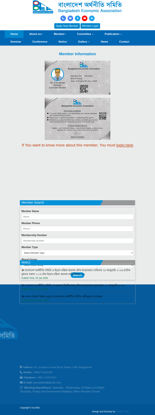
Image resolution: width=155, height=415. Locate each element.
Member (60, 34)
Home (14, 34)
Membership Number (34, 253)
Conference (39, 41)
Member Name (30, 229)
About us (36, 34)
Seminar (15, 41)
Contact (124, 41)
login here (124, 145)
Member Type (29, 265)
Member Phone (30, 241)
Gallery (84, 41)
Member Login (90, 25)
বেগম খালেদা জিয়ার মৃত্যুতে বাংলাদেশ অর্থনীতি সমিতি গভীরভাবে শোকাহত (61, 306)
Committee (85, 34)
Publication (113, 34)
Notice (63, 41)
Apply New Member (67, 25)
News (104, 41)
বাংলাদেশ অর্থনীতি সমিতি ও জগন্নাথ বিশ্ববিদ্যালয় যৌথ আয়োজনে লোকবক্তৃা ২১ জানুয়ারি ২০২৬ (73, 295)
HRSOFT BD (122, 411)
